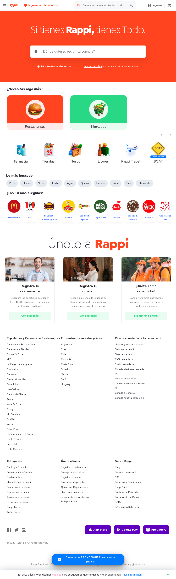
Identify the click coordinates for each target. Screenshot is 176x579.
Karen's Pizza (14, 406)
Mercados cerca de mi (19, 484)
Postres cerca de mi (125, 380)
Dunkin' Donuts (15, 441)
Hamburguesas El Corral (20, 436)
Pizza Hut (12, 446)
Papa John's (13, 386)
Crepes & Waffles (16, 381)
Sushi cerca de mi (124, 366)
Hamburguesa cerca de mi (129, 346)
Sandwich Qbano (16, 396)
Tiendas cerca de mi (18, 499)
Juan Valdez (13, 391)
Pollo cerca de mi (124, 351)
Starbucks (12, 371)
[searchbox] (104, 5)
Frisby (10, 411)
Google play (127, 532)
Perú (63, 381)
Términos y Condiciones (128, 484)
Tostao (10, 401)
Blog (117, 469)
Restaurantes (14, 479)
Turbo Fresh (13, 514)
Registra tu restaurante (74, 469)
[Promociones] (88, 559)
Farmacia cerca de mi (18, 489)
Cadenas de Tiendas (18, 351)
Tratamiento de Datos (127, 499)
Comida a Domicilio (125, 395)
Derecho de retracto (126, 474)
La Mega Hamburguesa (19, 366)
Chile (64, 356)
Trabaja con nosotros (72, 474)
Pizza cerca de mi (124, 356)
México (65, 376)
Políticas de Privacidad (127, 494)
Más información (132, 575)
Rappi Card (121, 489)
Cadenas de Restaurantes (21, 346)
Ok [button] (167, 574)
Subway (11, 376)
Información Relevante (127, 509)
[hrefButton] (30, 318)
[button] (41, 5)
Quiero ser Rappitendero (74, 489)
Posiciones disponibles (73, 484)
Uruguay (65, 386)
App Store (97, 532)
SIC (117, 479)
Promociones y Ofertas (19, 474)
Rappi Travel (14, 509)
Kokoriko (11, 426)
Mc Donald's (13, 416)
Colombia (66, 361)
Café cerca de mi (124, 361)
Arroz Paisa (13, 431)
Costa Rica (67, 366)
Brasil (64, 351)
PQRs (118, 504)
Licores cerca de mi (17, 504)
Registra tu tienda (71, 479)
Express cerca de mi (18, 494)
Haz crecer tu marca (72, 494)
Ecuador (65, 371)
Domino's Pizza (15, 356)
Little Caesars (14, 451)
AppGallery (156, 532)
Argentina (66, 346)
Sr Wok (11, 421)
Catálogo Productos (18, 469)
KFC (9, 361)
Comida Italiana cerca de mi (130, 400)
